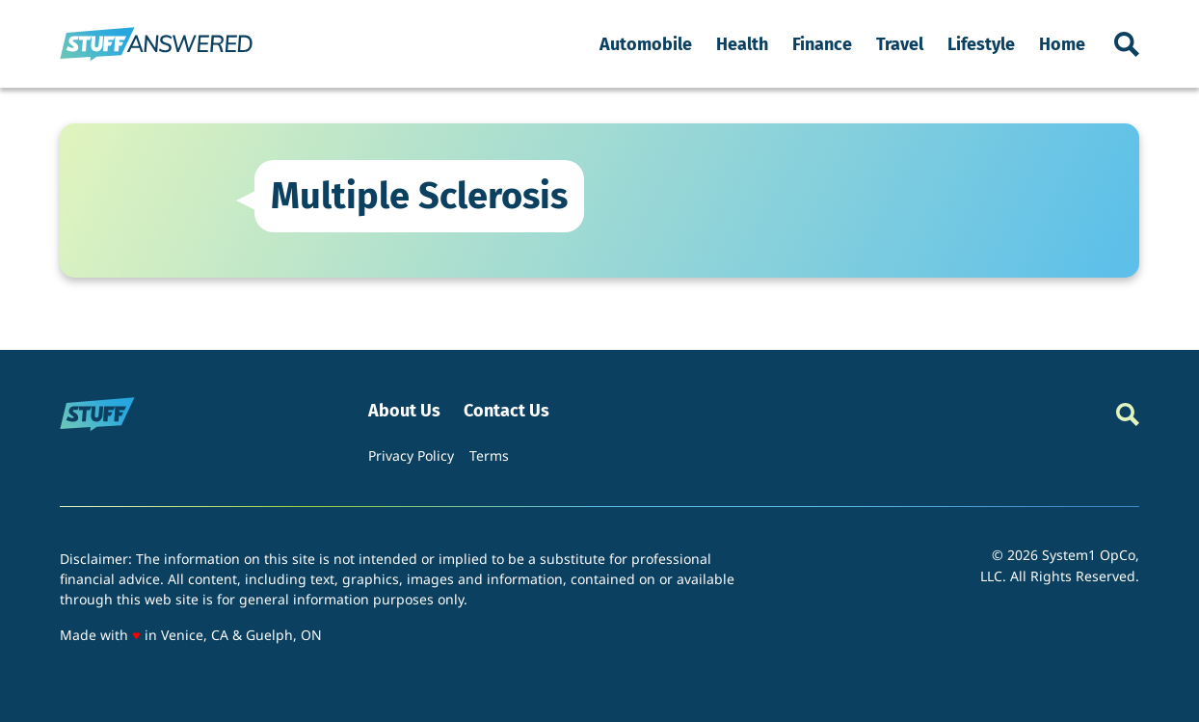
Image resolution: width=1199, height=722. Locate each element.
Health (742, 44)
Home (1062, 44)
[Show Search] (1126, 44)
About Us (404, 411)
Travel (899, 44)
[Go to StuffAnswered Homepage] (156, 44)
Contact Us (506, 411)
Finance (822, 44)
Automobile (646, 44)
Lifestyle (981, 44)
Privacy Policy (411, 455)
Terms (489, 455)
